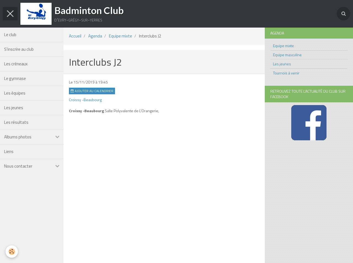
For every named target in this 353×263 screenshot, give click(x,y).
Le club (10, 34)
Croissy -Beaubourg (85, 100)
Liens (9, 151)
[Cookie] (12, 251)
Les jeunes (13, 107)
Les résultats (16, 122)
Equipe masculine (287, 55)
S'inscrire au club (19, 49)
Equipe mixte (120, 36)
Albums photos (17, 137)
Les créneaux (16, 64)
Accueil (75, 36)
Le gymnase (15, 78)
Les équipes (14, 93)
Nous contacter (18, 166)
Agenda (95, 36)
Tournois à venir (286, 73)
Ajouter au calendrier (92, 90)
